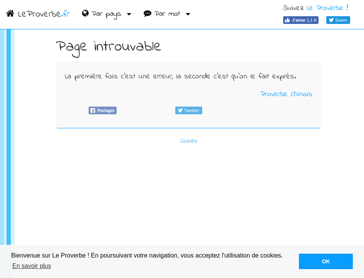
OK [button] (326, 261)
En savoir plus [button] (31, 266)
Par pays (103, 14)
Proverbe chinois (286, 94)
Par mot (163, 14)
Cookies (188, 141)
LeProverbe (38, 14)
